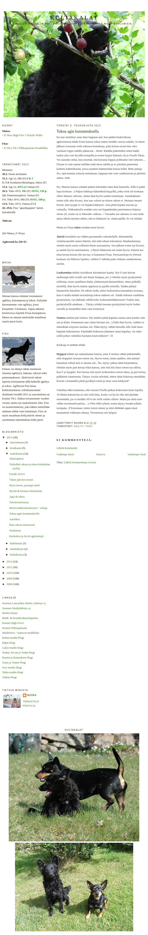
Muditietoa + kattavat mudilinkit (20, 632)
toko (88, 426)
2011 (10, 567)
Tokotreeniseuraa (19, 502)
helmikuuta (17, 554)
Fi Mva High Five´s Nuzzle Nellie (23, 135)
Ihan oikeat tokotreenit (22, 524)
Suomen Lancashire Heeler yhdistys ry (24, 603)
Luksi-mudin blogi (12, 647)
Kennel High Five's (13, 623)
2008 (10, 584)
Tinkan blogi (9, 677)
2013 (10, 437)
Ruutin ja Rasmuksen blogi (17, 657)
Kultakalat (74, 18)
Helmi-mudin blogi (13, 637)
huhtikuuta (16, 543)
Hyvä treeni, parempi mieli (24, 485)
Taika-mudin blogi (12, 672)
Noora (32, 695)
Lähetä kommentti (67, 448)
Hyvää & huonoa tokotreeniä (25, 491)
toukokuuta (17, 453)
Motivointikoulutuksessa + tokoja (28, 508)
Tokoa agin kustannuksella (24, 513)
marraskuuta (17, 442)
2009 (10, 578)
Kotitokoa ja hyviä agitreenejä (26, 536)
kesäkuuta (16, 448)
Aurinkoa (14, 519)
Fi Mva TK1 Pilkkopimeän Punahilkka (26, 148)
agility (79, 426)
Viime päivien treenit (21, 479)
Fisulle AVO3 (17, 474)
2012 (10, 561)
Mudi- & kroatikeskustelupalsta (20, 618)
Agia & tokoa (17, 496)
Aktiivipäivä (16, 458)
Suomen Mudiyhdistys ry (16, 608)
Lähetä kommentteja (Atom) (80, 462)
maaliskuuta (17, 549)
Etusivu (100, 454)
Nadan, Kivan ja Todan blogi (18, 652)
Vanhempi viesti (137, 454)
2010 (10, 572)
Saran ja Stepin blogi (14, 662)
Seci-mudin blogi (12, 667)
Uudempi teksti (65, 454)
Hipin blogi (8, 642)
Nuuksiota (15, 530)
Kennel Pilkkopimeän (14, 628)
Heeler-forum (9, 613)
